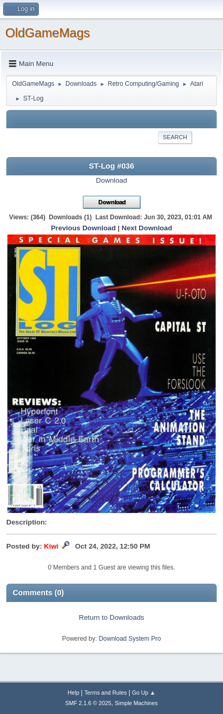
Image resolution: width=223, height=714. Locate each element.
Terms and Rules (105, 692)
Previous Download (83, 228)
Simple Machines (136, 703)
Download (111, 180)
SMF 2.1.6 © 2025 (88, 703)
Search (175, 137)
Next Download (147, 228)
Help (73, 692)
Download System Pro (130, 638)
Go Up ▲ (143, 692)
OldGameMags (47, 33)
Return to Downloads (111, 617)
